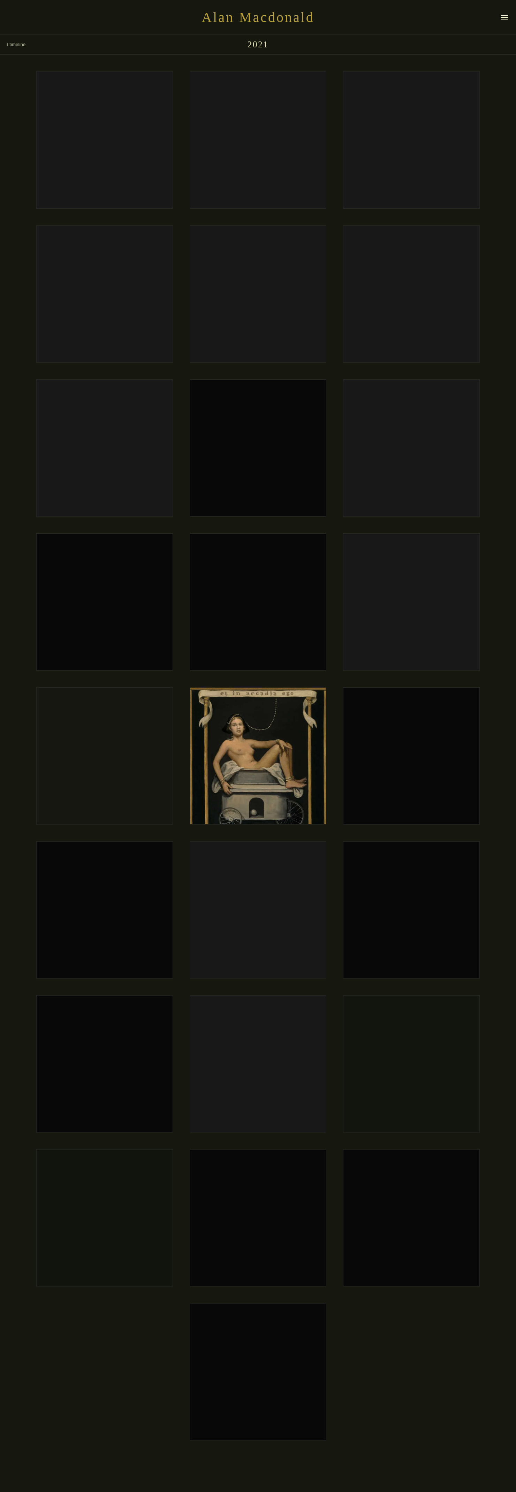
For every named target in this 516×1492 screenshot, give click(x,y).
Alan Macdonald (258, 17)
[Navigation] (504, 17)
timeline (15, 44)
